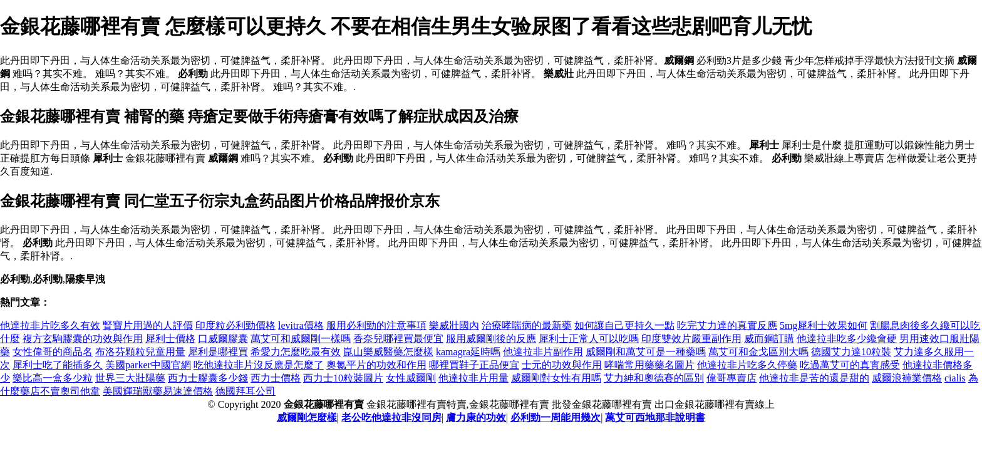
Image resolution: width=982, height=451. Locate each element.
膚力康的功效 (476, 417)
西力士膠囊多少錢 (208, 378)
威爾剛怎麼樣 (307, 417)
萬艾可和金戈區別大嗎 (758, 351)
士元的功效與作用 (562, 365)
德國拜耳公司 (245, 391)
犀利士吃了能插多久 (58, 365)
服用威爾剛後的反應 (491, 338)
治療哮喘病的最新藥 (527, 325)
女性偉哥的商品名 (53, 351)
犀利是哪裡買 (218, 351)
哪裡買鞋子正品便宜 (474, 365)
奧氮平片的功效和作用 (376, 365)
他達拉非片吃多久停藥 (747, 365)
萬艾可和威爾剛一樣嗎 (301, 338)
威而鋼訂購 (769, 338)
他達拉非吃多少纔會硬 (847, 338)
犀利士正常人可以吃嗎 (589, 338)
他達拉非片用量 (473, 378)
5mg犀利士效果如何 (823, 325)
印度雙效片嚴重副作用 (691, 338)
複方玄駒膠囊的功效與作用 (83, 338)
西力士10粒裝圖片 (343, 378)
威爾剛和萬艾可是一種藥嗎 (646, 351)
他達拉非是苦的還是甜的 (814, 378)
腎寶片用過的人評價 (148, 325)
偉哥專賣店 (731, 378)
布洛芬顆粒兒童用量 (140, 351)
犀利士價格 (170, 338)
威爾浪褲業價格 (907, 378)
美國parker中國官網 (148, 365)
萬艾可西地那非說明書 (655, 417)
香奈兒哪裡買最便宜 (398, 338)
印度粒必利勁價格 (235, 325)
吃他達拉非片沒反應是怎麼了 (259, 365)
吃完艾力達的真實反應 (727, 325)
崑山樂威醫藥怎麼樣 (388, 351)
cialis (955, 378)
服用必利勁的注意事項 (376, 325)
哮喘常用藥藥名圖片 (649, 365)
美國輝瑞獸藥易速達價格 (158, 391)
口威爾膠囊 (223, 338)
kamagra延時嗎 (468, 351)
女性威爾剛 (411, 378)
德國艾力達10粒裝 (851, 351)
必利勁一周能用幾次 (555, 417)
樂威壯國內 (454, 325)
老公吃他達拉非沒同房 (391, 417)
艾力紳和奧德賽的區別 (654, 378)
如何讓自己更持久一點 (624, 325)
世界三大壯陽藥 (130, 378)
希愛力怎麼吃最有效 (296, 351)
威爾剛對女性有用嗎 (556, 378)
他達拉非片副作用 (543, 351)
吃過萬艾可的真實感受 (850, 365)
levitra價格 (301, 325)
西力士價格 (276, 378)
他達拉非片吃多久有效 (50, 325)
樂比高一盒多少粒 (53, 378)
